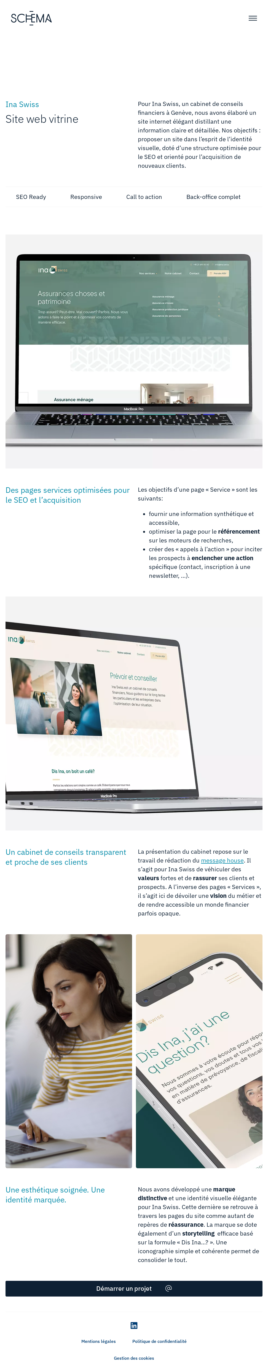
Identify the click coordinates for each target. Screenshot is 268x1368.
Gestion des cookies (134, 1358)
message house (222, 860)
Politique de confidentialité (159, 1341)
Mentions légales (98, 1341)
